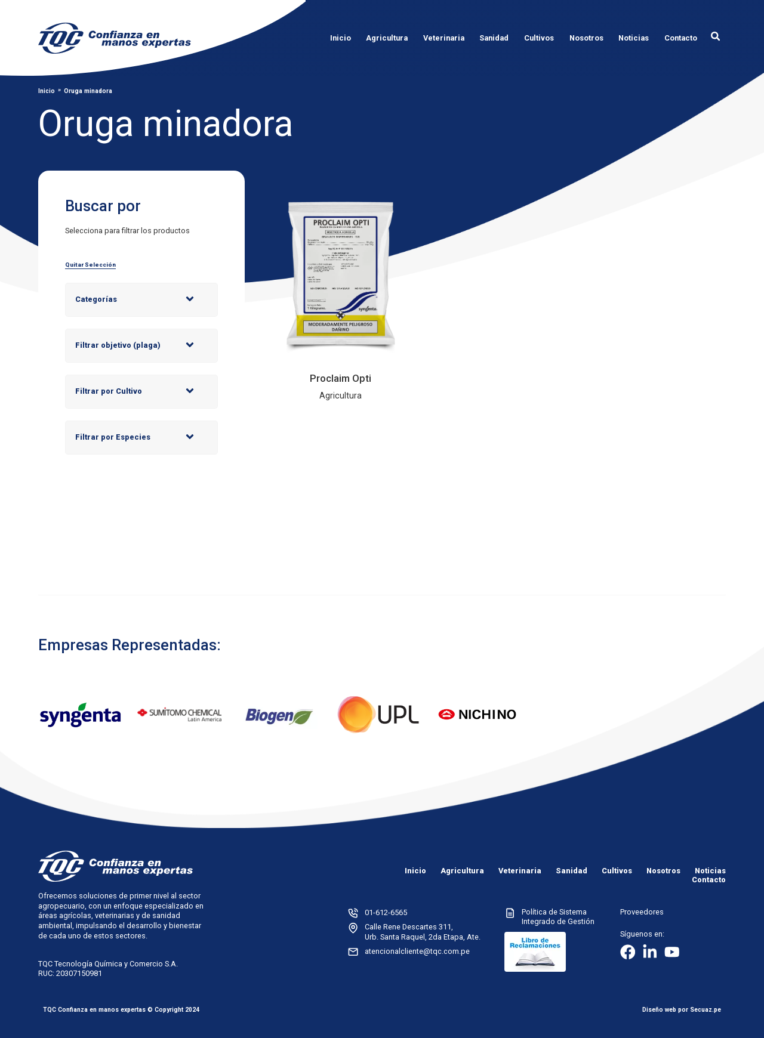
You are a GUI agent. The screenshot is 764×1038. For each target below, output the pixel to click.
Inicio (46, 91)
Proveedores (642, 911)
